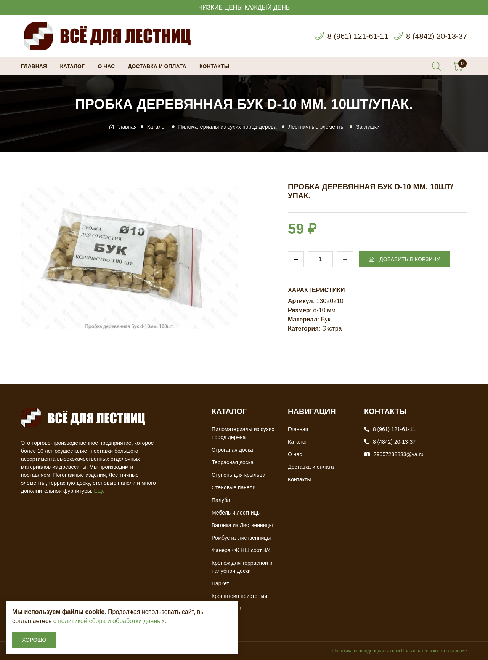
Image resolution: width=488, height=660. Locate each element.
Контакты (214, 66)
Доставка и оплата (157, 66)
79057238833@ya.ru (399, 454)
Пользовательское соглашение (434, 651)
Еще (99, 491)
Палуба (221, 500)
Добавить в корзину (404, 259)
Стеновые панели (233, 487)
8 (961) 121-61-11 (357, 36)
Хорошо (34, 640)
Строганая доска (232, 450)
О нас (106, 66)
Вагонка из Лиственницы (242, 525)
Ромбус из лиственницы (241, 538)
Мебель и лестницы (236, 513)
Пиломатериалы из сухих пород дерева (227, 127)
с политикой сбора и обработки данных (109, 621)
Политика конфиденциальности (366, 651)
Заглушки (367, 127)
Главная (34, 66)
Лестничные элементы (316, 127)
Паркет (220, 583)
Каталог (72, 66)
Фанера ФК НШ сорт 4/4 (241, 550)
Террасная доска (233, 462)
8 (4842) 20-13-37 (436, 36)
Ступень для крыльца (238, 475)
